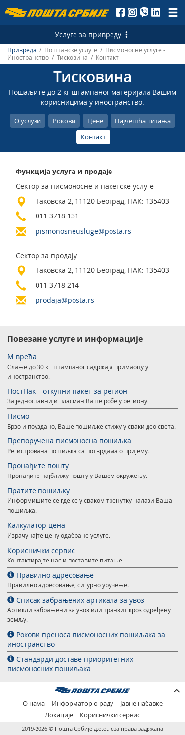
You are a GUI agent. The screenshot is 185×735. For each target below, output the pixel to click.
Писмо (18, 416)
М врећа (22, 356)
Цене (95, 120)
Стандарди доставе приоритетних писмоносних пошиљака (70, 664)
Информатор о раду (82, 703)
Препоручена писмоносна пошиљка (69, 440)
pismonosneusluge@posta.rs (83, 231)
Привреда (22, 50)
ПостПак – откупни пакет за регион (67, 391)
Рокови (64, 120)
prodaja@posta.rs (65, 299)
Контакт (93, 136)
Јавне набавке (141, 703)
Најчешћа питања (143, 120)
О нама (34, 703)
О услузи (27, 120)
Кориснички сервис (41, 550)
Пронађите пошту (38, 465)
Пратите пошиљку (38, 490)
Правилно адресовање (50, 575)
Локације (59, 715)
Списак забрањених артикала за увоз (75, 600)
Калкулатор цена (36, 525)
